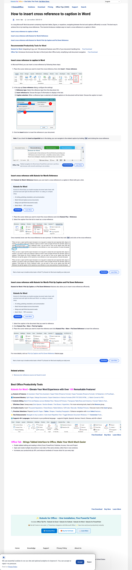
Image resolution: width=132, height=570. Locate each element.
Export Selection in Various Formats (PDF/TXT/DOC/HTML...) (68, 397)
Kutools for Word (16, 49)
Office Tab (14, 52)
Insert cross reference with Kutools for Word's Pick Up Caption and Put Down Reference (39, 40)
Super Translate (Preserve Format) (83, 394)
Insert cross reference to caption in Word (24, 31)
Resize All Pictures (61, 401)
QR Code (67, 408)
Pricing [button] (50, 7)
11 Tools (94, 415)
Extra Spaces (37, 404)
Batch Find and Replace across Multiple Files (38, 401)
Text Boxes (57, 404)
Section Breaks (47, 404)
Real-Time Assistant (42, 394)
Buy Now (107, 435)
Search (83, 7)
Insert (106, 408)
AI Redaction (100, 394)
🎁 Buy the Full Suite (66, 531)
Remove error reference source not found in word (30, 375)
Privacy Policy (62, 548)
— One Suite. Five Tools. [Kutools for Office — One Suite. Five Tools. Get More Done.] (30, 2)
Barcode (73, 408)
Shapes (52, 411)
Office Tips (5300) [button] (62, 7)
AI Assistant (31, 394)
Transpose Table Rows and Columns (80, 401)
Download (41, 7)
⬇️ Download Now (49, 531)
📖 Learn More (83, 531)
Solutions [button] (31, 7)
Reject (89, 562)
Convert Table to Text (100, 401)
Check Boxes (48, 408)
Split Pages (30, 397)
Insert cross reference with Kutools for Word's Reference (29, 36)
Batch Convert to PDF (96, 397)
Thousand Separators (35, 408)
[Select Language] (112, 1)
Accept (80, 562)
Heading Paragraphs (62, 411)
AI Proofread (109, 394)
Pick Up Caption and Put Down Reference (41, 353)
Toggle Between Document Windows (75, 415)
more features (93, 411)
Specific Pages (38, 411)
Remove (97, 404)
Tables (46, 411)
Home (17, 548)
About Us (78, 548)
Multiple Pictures (83, 408)
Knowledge (31, 548)
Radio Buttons (58, 408)
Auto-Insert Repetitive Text (53, 415)
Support (75, 7)
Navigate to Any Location (35, 415)
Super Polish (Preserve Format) (60, 394)
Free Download (87, 49)
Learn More (79, 165)
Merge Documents (41, 397)
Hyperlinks (65, 404)
